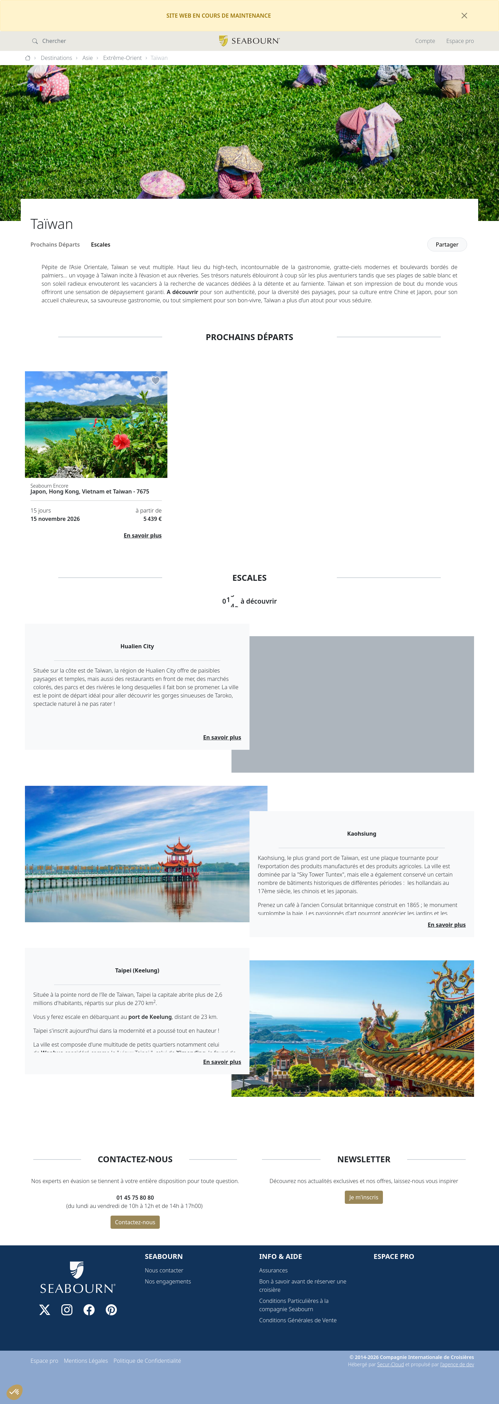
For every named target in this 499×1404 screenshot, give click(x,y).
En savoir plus (143, 535)
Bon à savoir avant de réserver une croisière (303, 1286)
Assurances (273, 1270)
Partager (447, 244)
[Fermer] (464, 15)
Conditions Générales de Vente (298, 1320)
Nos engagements (168, 1281)
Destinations (56, 58)
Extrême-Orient (122, 58)
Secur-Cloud (390, 1364)
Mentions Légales (86, 1361)
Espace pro (460, 41)
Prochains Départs (55, 244)
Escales (101, 244)
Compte (425, 41)
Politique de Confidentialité (147, 1361)
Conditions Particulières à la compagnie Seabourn (294, 1305)
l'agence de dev (457, 1364)
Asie (87, 58)
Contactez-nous (135, 1222)
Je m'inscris (363, 1197)
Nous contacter (164, 1270)
